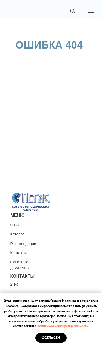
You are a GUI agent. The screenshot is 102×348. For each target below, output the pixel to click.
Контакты (18, 253)
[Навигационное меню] (91, 11)
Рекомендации (23, 244)
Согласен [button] (51, 338)
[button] (72, 10)
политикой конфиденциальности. (63, 326)
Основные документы (20, 265)
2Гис (14, 284)
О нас (15, 225)
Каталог (17, 234)
